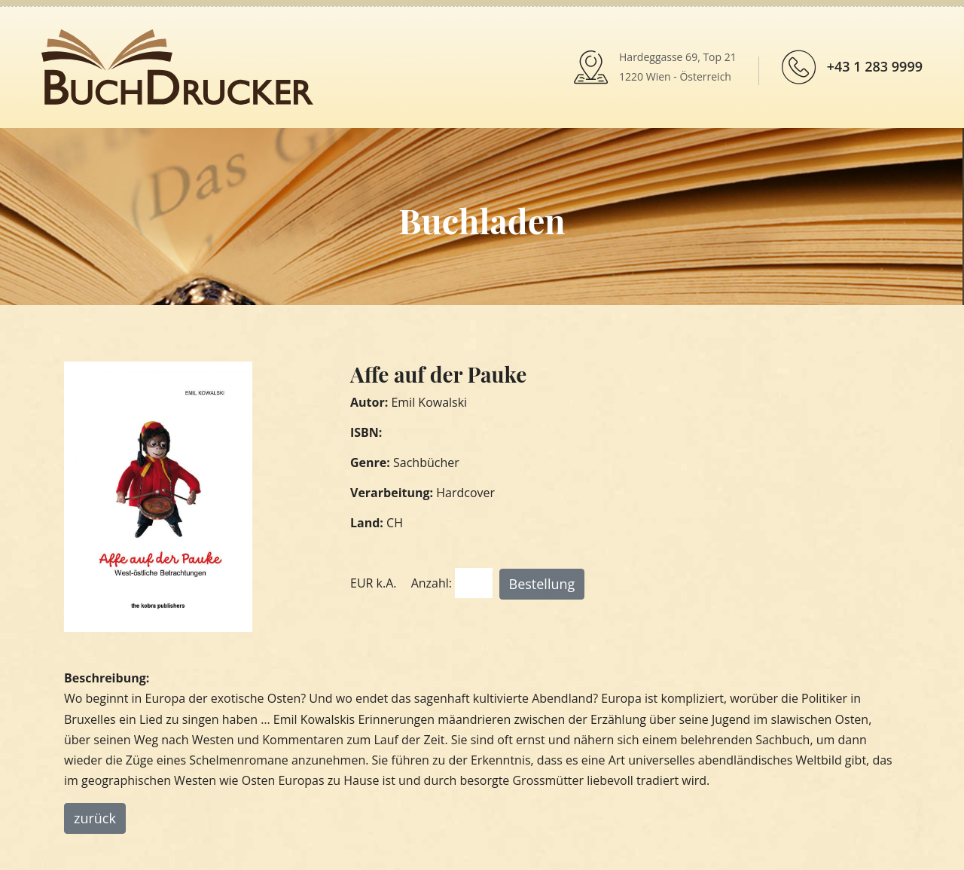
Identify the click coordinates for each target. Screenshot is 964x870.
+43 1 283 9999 (875, 66)
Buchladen (481, 220)
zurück (95, 818)
